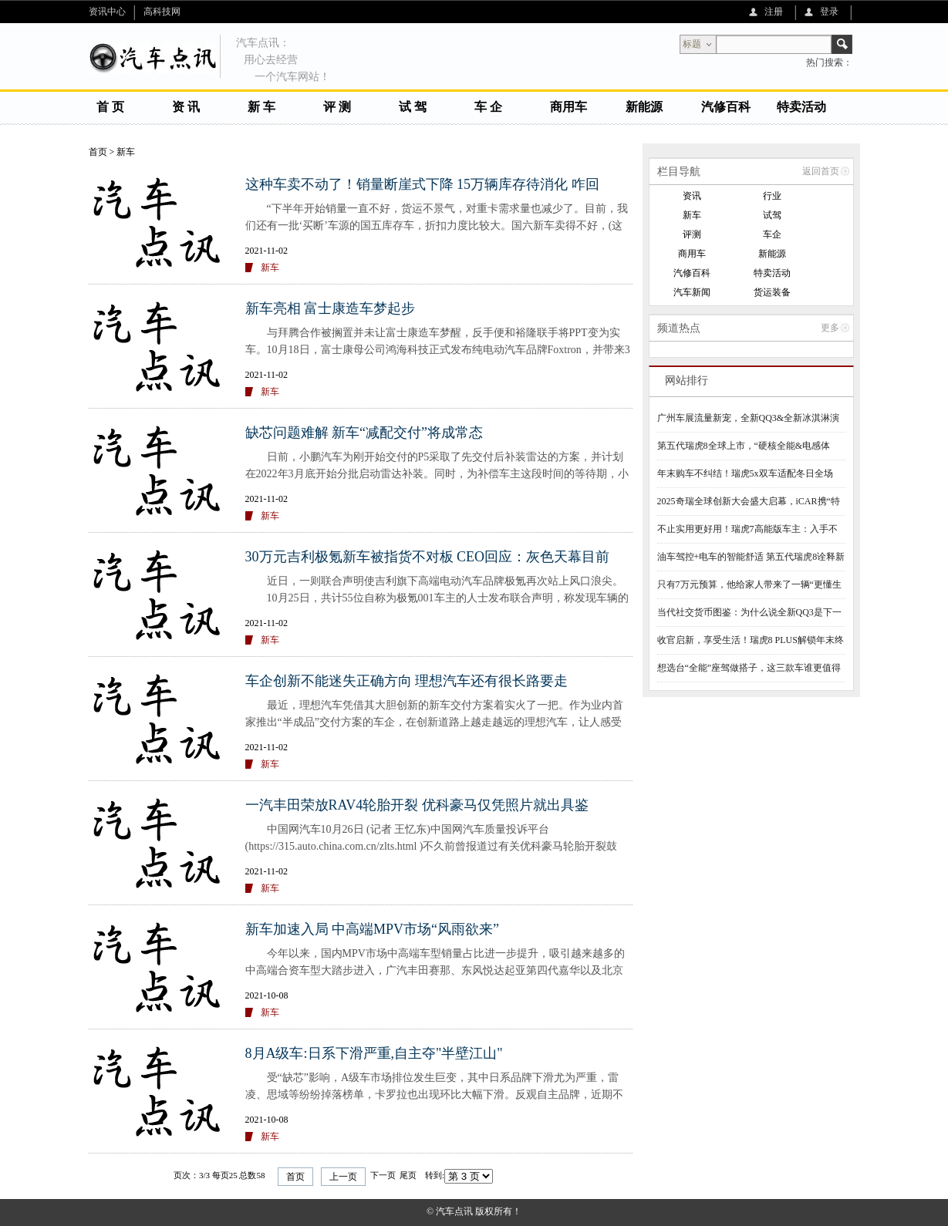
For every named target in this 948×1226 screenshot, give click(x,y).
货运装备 (772, 292)
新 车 (261, 106)
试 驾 (413, 106)
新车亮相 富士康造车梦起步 (330, 308)
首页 (98, 152)
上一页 (343, 1176)
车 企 (488, 106)
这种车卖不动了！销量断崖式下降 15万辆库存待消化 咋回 (422, 184)
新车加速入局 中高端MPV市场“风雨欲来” (372, 929)
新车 (125, 152)
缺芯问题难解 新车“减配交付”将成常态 (364, 432)
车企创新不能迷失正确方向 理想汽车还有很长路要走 (406, 681)
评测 (692, 234)
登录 (829, 11)
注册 (773, 11)
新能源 (644, 106)
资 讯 (186, 106)
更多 (830, 327)
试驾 (772, 215)
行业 (772, 195)
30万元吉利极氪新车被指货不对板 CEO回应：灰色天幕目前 (427, 556)
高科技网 (161, 11)
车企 (772, 234)
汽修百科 (726, 106)
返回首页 (820, 171)
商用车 (568, 106)
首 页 (110, 106)
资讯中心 (107, 11)
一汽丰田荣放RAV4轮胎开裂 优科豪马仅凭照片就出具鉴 (417, 805)
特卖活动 (801, 106)
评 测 (337, 106)
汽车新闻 (691, 292)
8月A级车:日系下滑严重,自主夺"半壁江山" (374, 1053)
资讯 (692, 195)
